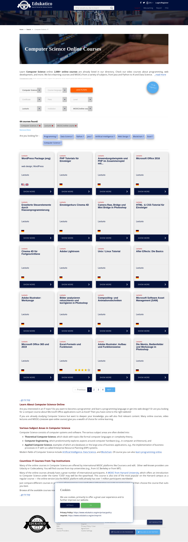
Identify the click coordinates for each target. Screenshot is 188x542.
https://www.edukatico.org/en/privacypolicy (92, 512)
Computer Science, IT (32, 84)
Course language (57, 84)
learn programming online (149, 445)
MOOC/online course (82, 102)
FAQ (166, 8)
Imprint (83, 524)
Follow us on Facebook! (122, 532)
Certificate (32, 93)
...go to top (25, 393)
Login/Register (161, 2)
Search (137, 8)
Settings (70, 505)
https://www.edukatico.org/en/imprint (84, 515)
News (59, 524)
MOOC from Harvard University (123, 466)
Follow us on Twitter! (148, 532)
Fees (57, 93)
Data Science (89, 445)
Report (159, 8)
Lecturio (32, 102)
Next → (110, 383)
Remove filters (25, 123)
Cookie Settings (86, 531)
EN (149, 2)
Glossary (60, 528)
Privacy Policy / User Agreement (88, 527)
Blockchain (106, 445)
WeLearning (148, 8)
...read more (160, 68)
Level (82, 93)
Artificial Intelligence (72, 445)
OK (91, 505)
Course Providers (63, 531)
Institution (57, 102)
